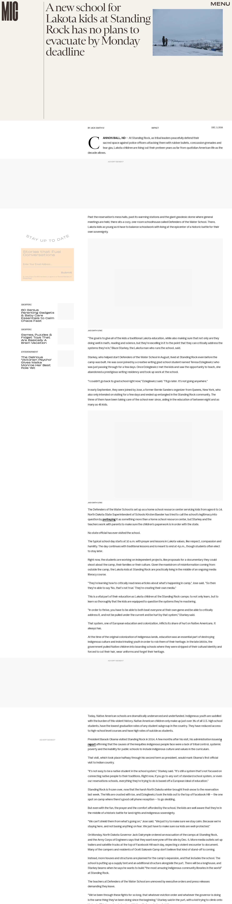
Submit (66, 274)
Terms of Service (63, 278)
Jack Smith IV (97, 128)
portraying (109, 519)
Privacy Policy (27, 280)
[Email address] (47, 266)
